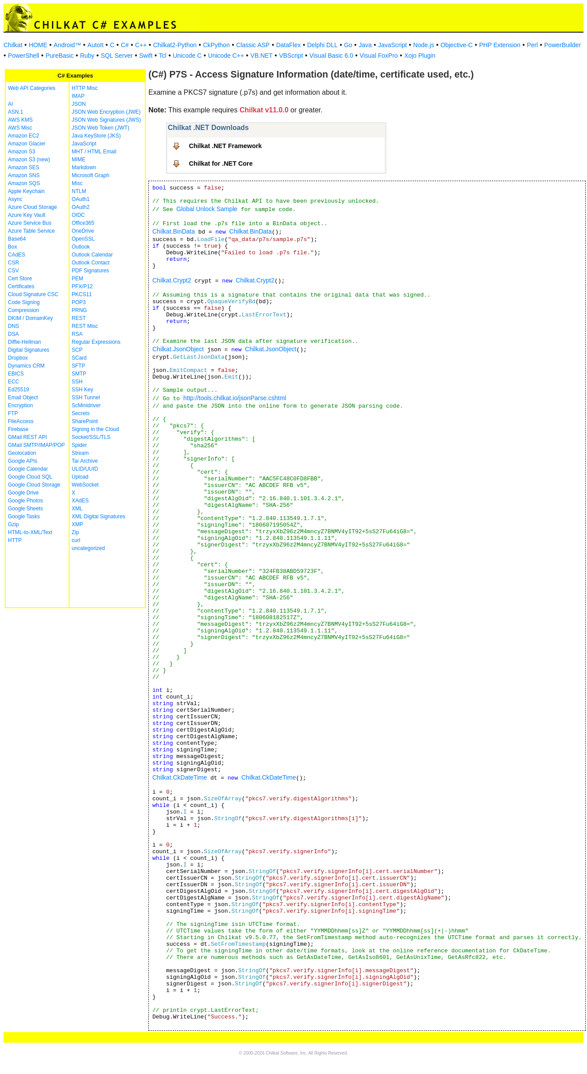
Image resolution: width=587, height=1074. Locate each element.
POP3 (79, 302)
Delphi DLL (322, 44)
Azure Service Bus (30, 223)
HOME (38, 44)
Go (348, 44)
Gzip (13, 524)
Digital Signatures (28, 350)
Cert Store (20, 278)
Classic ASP (253, 44)
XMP (77, 524)
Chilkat (13, 44)
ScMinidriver (86, 405)
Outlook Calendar (92, 255)
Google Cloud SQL (30, 477)
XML (77, 508)
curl (76, 540)
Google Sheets (25, 508)
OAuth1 (81, 199)
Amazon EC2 (23, 136)
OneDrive (83, 231)
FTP (13, 413)
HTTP (15, 540)
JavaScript (392, 44)
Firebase (18, 429)
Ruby (87, 55)
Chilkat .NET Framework (225, 145)
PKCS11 (82, 294)
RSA (77, 334)
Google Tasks (24, 516)
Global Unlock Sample (207, 208)
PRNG (79, 310)
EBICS (16, 374)
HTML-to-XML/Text (30, 532)
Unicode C (187, 55)
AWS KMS (20, 120)
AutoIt (96, 44)
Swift (145, 55)
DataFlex (288, 44)
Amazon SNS (24, 175)
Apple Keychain (26, 191)
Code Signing (24, 302)
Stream (80, 453)
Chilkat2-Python (175, 44)
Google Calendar (28, 469)
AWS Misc (20, 128)
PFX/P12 (82, 286)
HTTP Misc (85, 88)
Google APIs (22, 461)
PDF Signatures (90, 271)
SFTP (78, 366)
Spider (79, 445)
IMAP (78, 96)
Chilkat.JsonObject (178, 349)
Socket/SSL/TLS (91, 437)
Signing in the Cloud (95, 429)
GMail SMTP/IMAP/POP (36, 445)
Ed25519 (18, 389)
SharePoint (85, 421)
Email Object (23, 397)
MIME (78, 159)
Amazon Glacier (26, 144)
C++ (141, 44)
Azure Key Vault (26, 215)
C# (125, 44)
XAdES (80, 501)
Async (15, 199)
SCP (77, 350)
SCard (79, 358)
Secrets (81, 413)
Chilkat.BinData (173, 231)
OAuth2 (81, 207)
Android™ (67, 44)
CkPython (216, 44)
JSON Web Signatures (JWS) (106, 120)
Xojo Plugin (420, 55)
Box (12, 247)
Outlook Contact (91, 263)
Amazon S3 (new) (29, 159)
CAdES (16, 255)
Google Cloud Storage (34, 485)
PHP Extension (500, 44)
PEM (77, 278)
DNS (13, 326)
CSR (13, 263)
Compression (23, 310)
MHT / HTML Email (94, 152)
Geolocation (22, 453)
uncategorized (88, 548)
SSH (77, 382)
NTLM (79, 191)
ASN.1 (15, 112)
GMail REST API (27, 437)
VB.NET (262, 55)
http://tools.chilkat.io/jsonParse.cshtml (234, 397)
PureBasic (59, 55)
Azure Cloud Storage (32, 207)
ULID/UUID (85, 469)
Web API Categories (31, 88)
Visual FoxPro (378, 55)
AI (10, 104)
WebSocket (85, 485)
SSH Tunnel (86, 397)
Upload (80, 477)
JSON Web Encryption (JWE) (106, 112)
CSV (13, 271)
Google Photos (25, 501)
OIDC (78, 215)
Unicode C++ (226, 55)
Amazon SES (23, 167)
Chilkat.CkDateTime (179, 777)
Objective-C (456, 44)
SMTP (79, 374)
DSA (13, 334)
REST (79, 318)
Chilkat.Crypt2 (171, 280)
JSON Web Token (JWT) (100, 128)
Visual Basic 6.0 (331, 55)
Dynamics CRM (26, 366)
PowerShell (23, 55)
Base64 (17, 239)
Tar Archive (85, 461)
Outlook (81, 247)
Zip (75, 532)
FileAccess (20, 421)
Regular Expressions (96, 342)
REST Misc (85, 326)
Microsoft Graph (90, 175)
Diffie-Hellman (24, 342)
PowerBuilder (562, 44)
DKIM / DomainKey (30, 318)
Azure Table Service (31, 231)
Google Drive (23, 493)
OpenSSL (83, 239)
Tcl (162, 55)
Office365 (83, 223)
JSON (79, 104)
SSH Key (82, 389)
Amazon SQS (24, 183)
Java (365, 44)
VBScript (291, 55)
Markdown (84, 167)
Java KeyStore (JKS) (96, 136)
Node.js (423, 44)
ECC (13, 382)
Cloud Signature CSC (33, 294)
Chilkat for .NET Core (221, 163)
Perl (532, 44)
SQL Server (117, 55)
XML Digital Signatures (99, 516)
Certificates (21, 286)
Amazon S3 (21, 152)
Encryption (20, 405)
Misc (77, 183)
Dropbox (18, 358)
